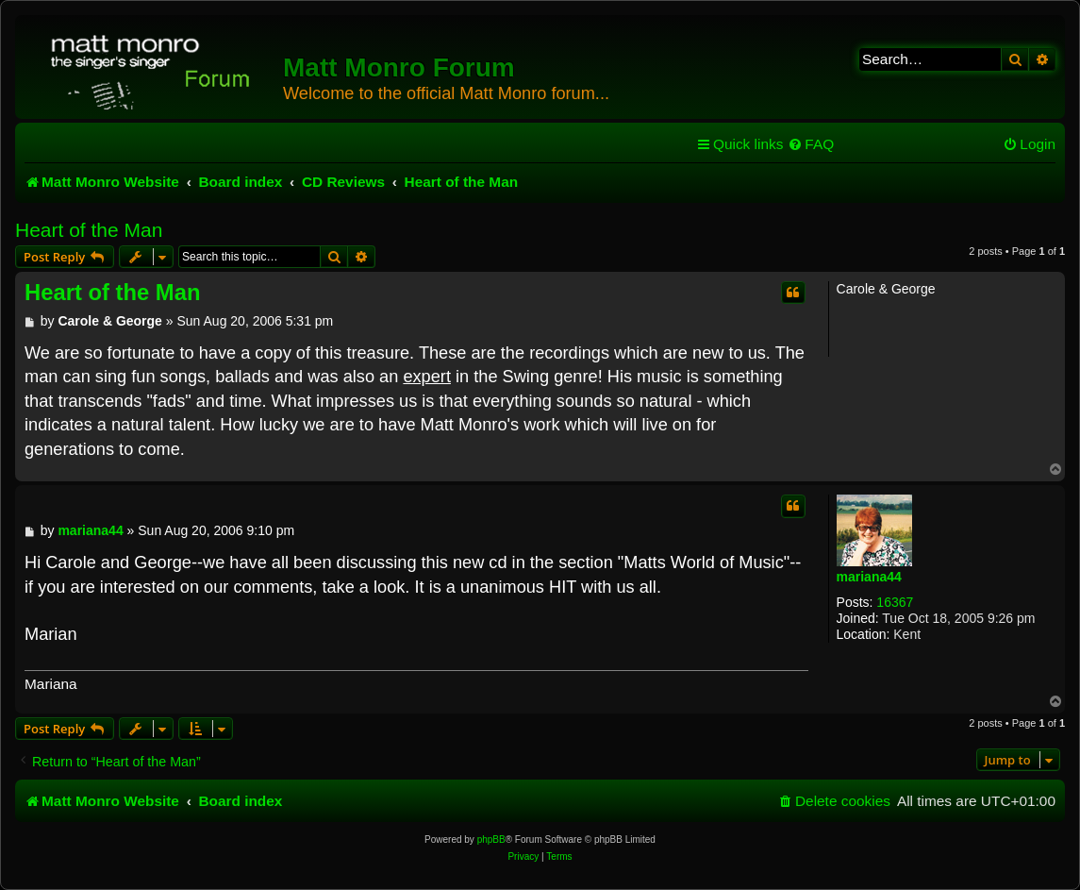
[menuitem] (811, 144)
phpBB (491, 839)
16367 (894, 602)
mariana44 (869, 576)
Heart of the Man (88, 230)
